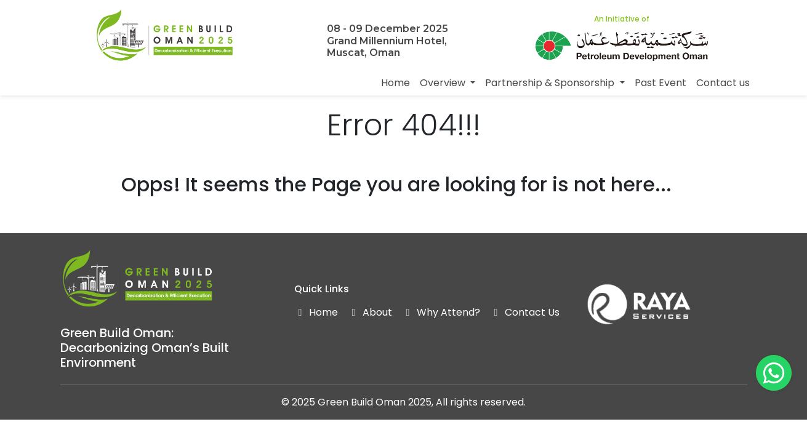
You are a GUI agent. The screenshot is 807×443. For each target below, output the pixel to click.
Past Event (660, 83)
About (370, 312)
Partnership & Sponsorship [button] (551, 83)
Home (395, 83)
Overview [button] (444, 83)
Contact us (723, 83)
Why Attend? (441, 312)
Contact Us (525, 312)
